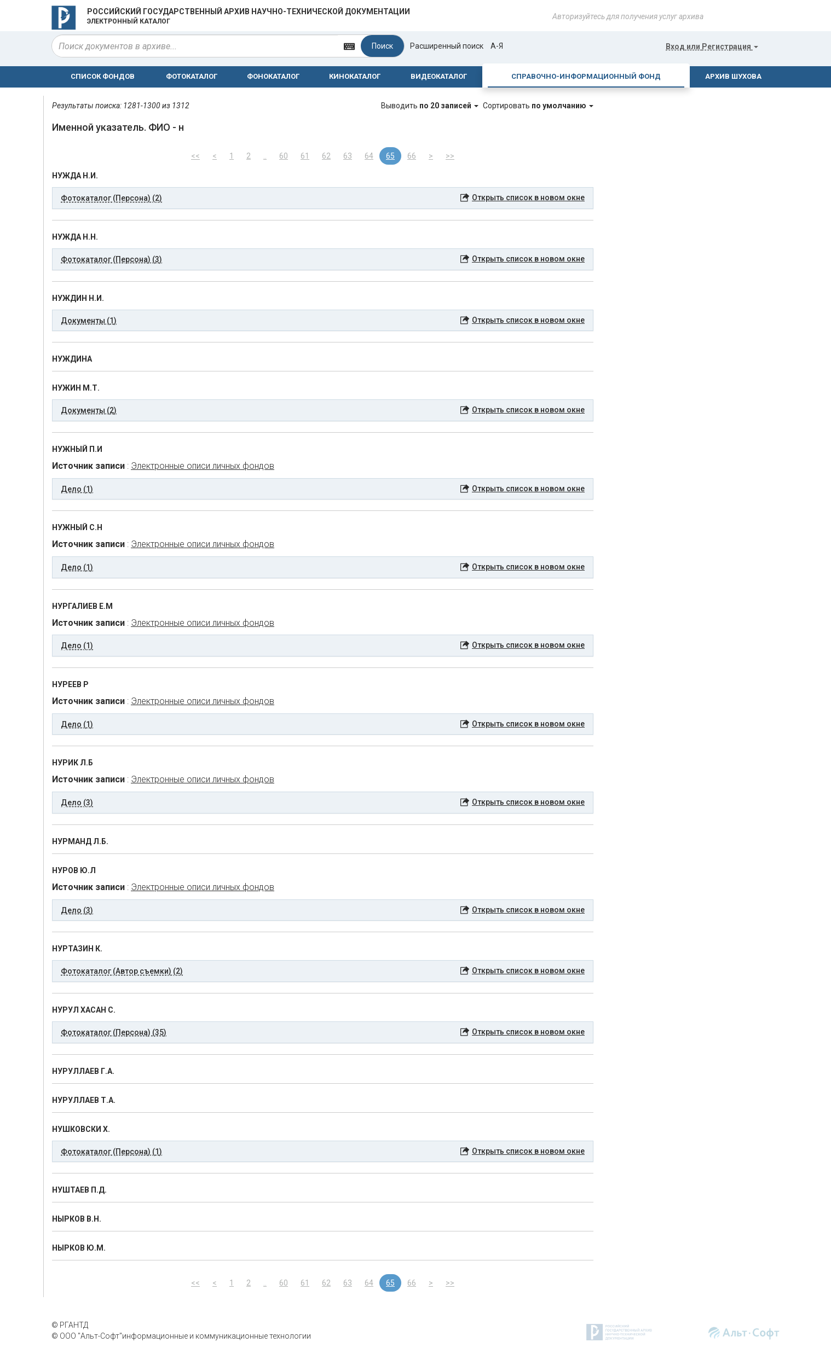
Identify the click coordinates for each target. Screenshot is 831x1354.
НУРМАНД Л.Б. (80, 841)
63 (347, 156)
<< (195, 156)
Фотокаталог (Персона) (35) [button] (113, 1032)
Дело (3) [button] (77, 802)
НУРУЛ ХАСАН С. (84, 1010)
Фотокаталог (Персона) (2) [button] (111, 198)
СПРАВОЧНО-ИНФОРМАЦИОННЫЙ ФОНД (586, 76)
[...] (195, 46)
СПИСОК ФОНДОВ (103, 76)
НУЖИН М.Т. (76, 387)
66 (411, 156)
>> (450, 156)
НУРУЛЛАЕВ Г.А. (83, 1071)
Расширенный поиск (446, 46)
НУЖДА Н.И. (75, 175)
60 (283, 156)
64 (369, 156)
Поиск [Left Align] (382, 46)
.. (265, 156)
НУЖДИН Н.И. (78, 298)
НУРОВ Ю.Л (74, 870)
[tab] (323, 198)
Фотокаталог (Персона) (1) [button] (111, 1151)
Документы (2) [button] (89, 410)
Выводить (430, 105)
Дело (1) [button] (77, 489)
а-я (496, 46)
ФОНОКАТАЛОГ (273, 76)
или (712, 46)
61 (305, 156)
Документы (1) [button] (89, 320)
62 (326, 156)
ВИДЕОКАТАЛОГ (439, 76)
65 (390, 156)
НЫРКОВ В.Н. (76, 1218)
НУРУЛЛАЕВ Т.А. (84, 1100)
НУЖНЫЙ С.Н (77, 527)
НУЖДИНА (72, 359)
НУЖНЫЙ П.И (77, 449)
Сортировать (538, 105)
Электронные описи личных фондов (202, 466)
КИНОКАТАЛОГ (354, 76)
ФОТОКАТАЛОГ (191, 76)
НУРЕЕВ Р (70, 684)
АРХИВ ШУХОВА (733, 76)
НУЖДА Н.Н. (75, 237)
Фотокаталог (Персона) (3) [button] (111, 259)
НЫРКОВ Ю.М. (79, 1247)
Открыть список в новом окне (528, 197)
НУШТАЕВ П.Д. (79, 1190)
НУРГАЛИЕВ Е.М (82, 606)
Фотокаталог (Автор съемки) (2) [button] (122, 971)
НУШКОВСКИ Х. (81, 1129)
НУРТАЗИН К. (77, 948)
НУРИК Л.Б (72, 762)
